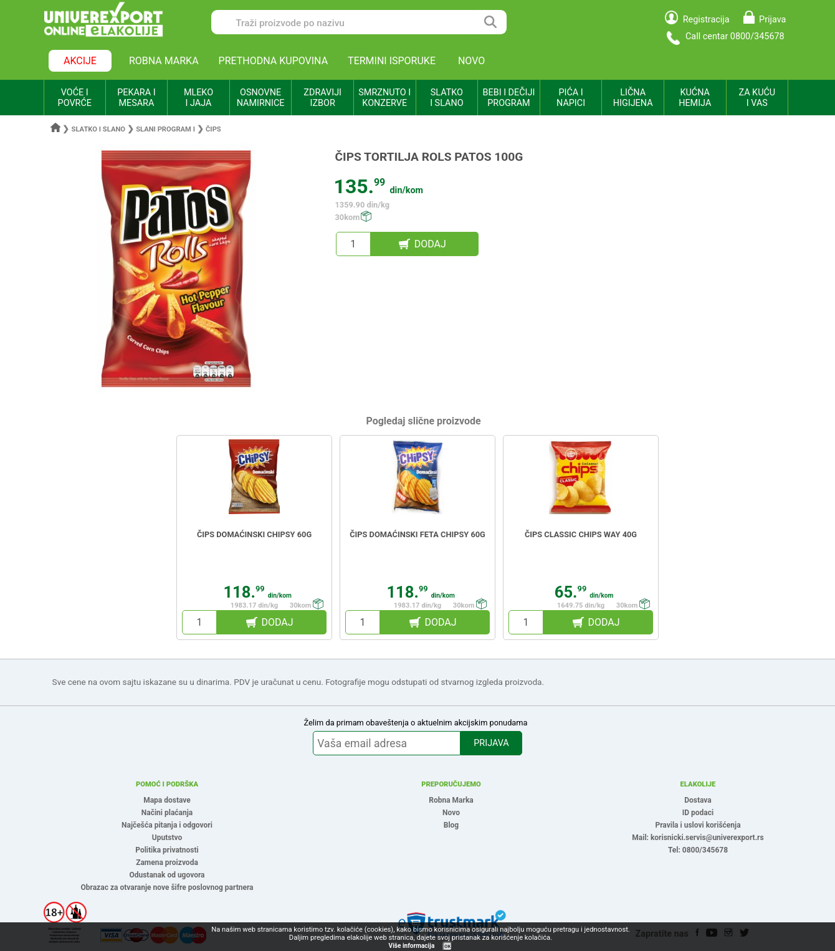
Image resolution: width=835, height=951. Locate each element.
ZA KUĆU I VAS (756, 97)
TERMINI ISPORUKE (392, 61)
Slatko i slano (98, 129)
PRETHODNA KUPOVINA (273, 61)
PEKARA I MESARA (136, 97)
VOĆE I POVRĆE (75, 97)
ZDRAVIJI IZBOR (322, 97)
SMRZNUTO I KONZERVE (384, 97)
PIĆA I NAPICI (570, 97)
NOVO (471, 61)
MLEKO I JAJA (198, 97)
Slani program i (165, 129)
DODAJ (430, 244)
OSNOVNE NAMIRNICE (261, 97)
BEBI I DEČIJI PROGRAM (509, 97)
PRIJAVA (491, 743)
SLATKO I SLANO (446, 97)
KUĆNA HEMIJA (695, 97)
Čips (213, 129)
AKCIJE (80, 61)
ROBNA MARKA (164, 61)
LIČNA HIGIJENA (633, 97)
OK (447, 946)
